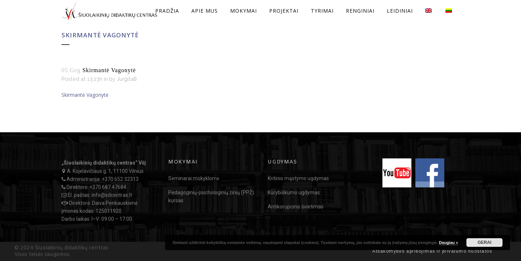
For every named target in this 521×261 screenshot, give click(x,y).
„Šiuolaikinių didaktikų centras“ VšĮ (104, 163)
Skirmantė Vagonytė (85, 94)
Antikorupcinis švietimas (295, 207)
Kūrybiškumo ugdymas (294, 192)
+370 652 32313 (120, 179)
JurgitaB (127, 79)
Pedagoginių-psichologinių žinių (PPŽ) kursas (211, 196)
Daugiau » (448, 242)
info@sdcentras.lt (112, 195)
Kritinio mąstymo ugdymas (298, 178)
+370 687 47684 (107, 187)
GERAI (484, 242)
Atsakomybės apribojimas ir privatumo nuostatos (432, 251)
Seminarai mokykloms (193, 178)
